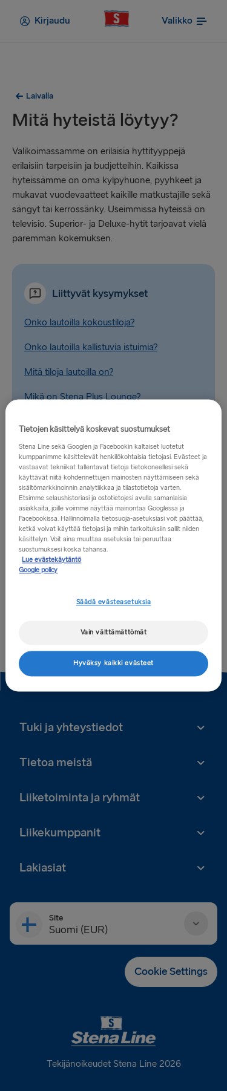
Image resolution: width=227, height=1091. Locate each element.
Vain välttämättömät (114, 633)
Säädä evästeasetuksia (113, 603)
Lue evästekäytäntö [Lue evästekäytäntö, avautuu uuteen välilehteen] (51, 560)
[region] (113, 545)
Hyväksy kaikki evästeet (113, 664)
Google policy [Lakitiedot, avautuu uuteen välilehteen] (38, 571)
